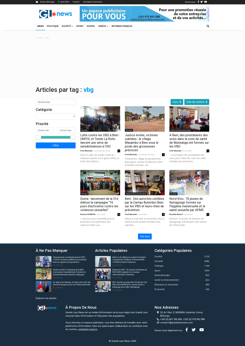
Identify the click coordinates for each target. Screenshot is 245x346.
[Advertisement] (122, 63)
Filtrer (55, 145)
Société (67, 26)
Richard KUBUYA (88, 214)
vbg (47, 37)
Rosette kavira (176, 214)
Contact (76, 2)
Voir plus (145, 236)
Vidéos (103, 26)
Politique (53, 26)
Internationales (122, 26)
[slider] (38, 137)
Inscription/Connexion (92, 2)
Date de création (196, 102)
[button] (89, 14)
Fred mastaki (86, 150)
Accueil (39, 37)
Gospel (91, 26)
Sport (80, 26)
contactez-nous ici (87, 329)
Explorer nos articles (46, 298)
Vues (177, 102)
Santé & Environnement (180, 130)
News (40, 26)
